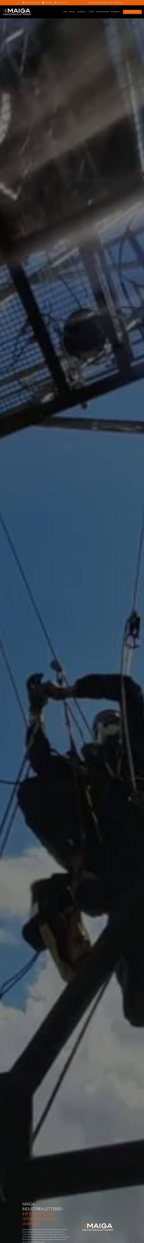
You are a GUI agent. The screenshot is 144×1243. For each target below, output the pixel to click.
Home (65, 12)
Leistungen (81, 12)
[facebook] (115, 2)
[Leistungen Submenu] (85, 12)
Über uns (72, 12)
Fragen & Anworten (102, 12)
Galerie (91, 12)
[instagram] (117, 2)
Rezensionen (115, 12)
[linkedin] (120, 2)
